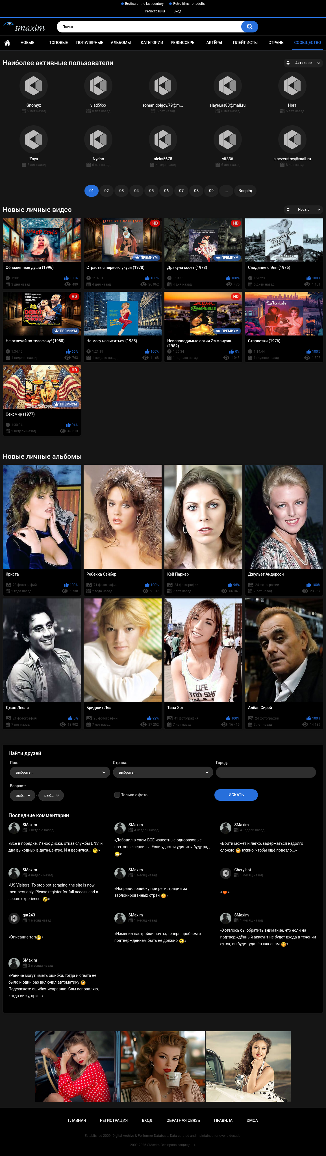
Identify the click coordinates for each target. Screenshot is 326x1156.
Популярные (89, 42)
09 (211, 190)
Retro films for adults (189, 4)
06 (166, 190)
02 (106, 190)
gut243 (29, 915)
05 (151, 190)
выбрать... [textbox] (24, 772)
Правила (223, 1120)
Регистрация (155, 11)
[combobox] (60, 772)
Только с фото (134, 795)
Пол (13, 762)
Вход (177, 11)
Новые (27, 42)
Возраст (17, 786)
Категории (152, 42)
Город (221, 762)
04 (136, 190)
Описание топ (26, 937)
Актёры (214, 42)
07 (181, 190)
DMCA (252, 1120)
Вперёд (245, 190)
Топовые (58, 42)
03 (121, 190)
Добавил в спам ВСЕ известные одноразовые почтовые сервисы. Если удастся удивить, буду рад (162, 847)
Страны (276, 42)
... (226, 190)
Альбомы (121, 42)
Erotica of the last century (144, 4)
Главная (7, 43)
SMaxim (30, 824)
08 (196, 190)
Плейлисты (245, 42)
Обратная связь (183, 1120)
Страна (119, 762)
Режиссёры (183, 42)
